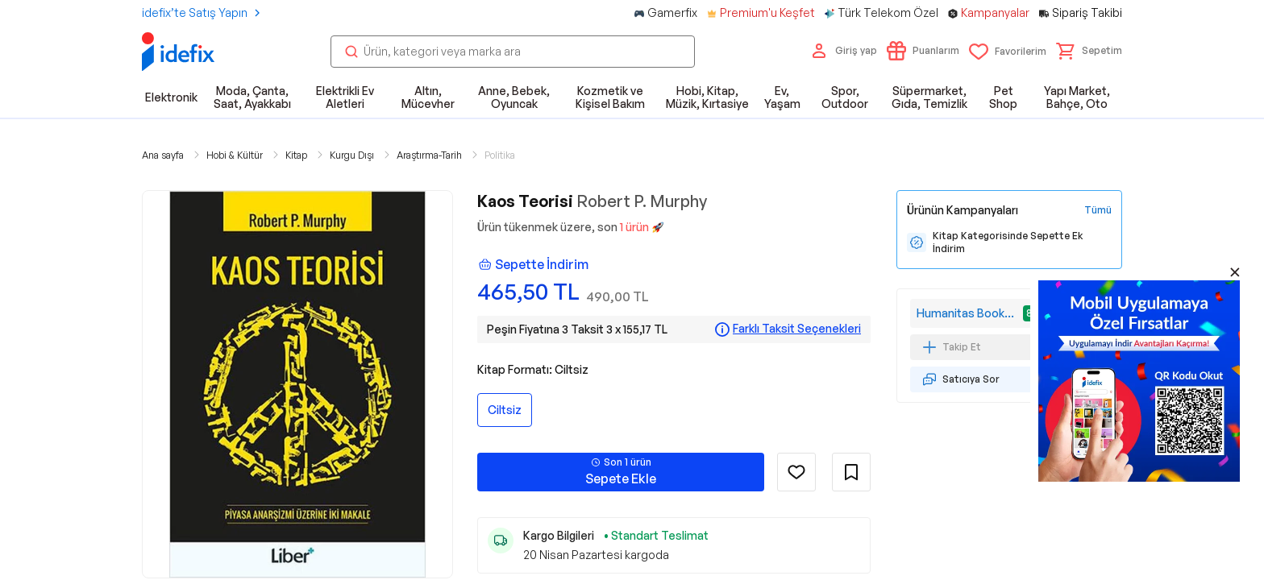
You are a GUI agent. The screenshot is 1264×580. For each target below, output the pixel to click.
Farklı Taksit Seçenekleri (797, 328)
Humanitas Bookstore (968, 313)
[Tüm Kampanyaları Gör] (1098, 210)
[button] (1089, 50)
